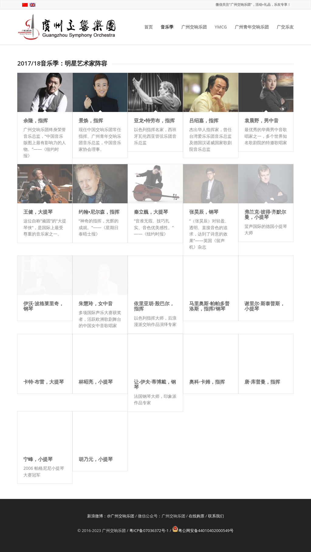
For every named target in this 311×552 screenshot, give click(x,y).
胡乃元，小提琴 (96, 459)
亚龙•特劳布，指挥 (154, 120)
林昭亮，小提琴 (96, 381)
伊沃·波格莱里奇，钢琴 (43, 306)
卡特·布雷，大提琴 (43, 381)
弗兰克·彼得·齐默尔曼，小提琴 (265, 214)
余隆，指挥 (35, 120)
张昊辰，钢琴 (203, 211)
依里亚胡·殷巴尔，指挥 (154, 306)
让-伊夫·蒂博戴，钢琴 (155, 384)
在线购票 (196, 516)
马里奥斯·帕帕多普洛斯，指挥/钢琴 (209, 306)
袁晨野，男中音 (261, 120)
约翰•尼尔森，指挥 (99, 211)
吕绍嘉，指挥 (203, 120)
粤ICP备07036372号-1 (149, 530)
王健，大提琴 (38, 211)
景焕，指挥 (91, 120)
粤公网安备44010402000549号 (203, 530)
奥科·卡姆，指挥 (207, 381)
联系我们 (216, 516)
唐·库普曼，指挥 (262, 381)
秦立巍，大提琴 (151, 211)
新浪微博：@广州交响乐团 (110, 516)
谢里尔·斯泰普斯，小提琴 (264, 306)
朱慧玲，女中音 (96, 303)
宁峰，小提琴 (38, 459)
